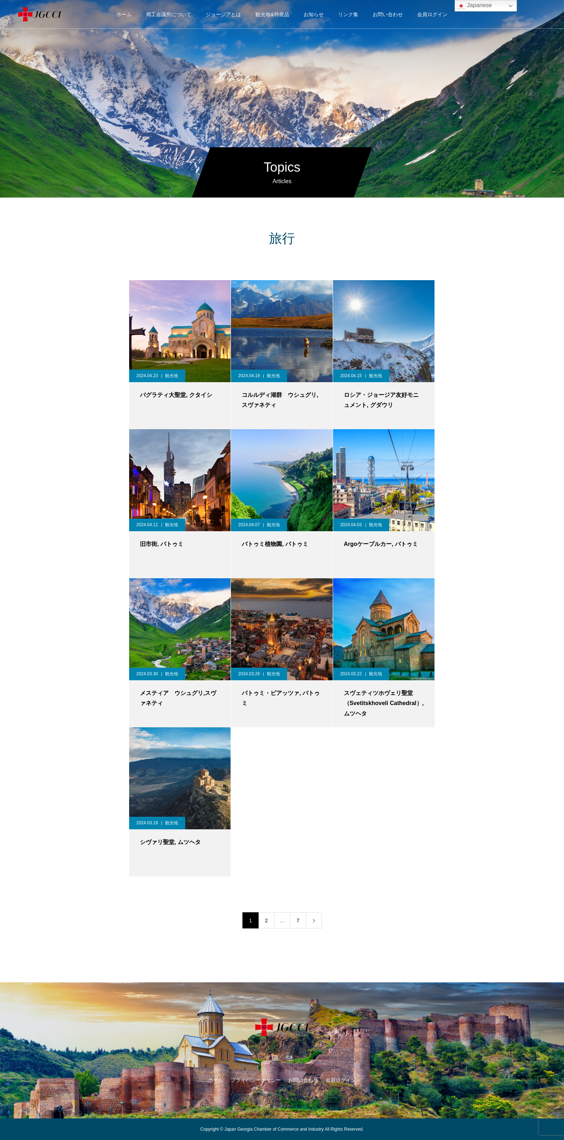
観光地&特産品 (272, 14)
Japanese (474, 5)
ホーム (124, 14)
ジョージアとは (223, 14)
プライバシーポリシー (256, 1080)
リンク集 (348, 14)
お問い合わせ (388, 14)
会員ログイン (432, 14)
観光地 (171, 375)
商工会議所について (168, 14)
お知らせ (314, 14)
